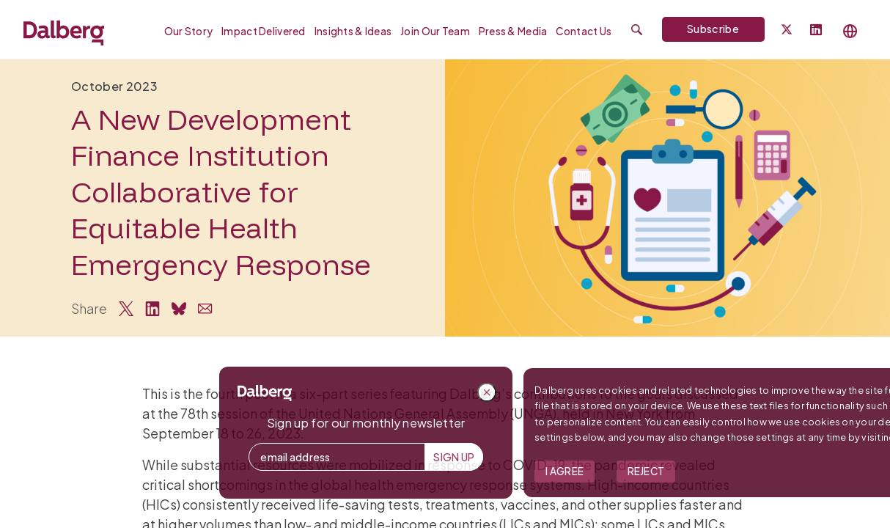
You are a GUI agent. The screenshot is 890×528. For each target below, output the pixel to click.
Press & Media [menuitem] (513, 31)
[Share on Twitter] (126, 308)
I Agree (803, 471)
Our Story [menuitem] (188, 31)
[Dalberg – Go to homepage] (63, 31)
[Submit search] (636, 29)
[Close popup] (725, 392)
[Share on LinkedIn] (152, 308)
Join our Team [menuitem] (435, 31)
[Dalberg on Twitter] (786, 29)
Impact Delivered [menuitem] (263, 31)
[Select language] (850, 31)
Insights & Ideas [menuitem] (353, 31)
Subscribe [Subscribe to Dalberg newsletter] (713, 28)
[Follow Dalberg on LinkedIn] (816, 30)
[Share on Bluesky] (179, 308)
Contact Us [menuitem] (583, 31)
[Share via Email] (205, 308)
